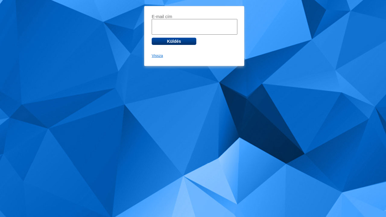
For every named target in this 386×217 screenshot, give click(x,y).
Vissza (157, 55)
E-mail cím (162, 16)
